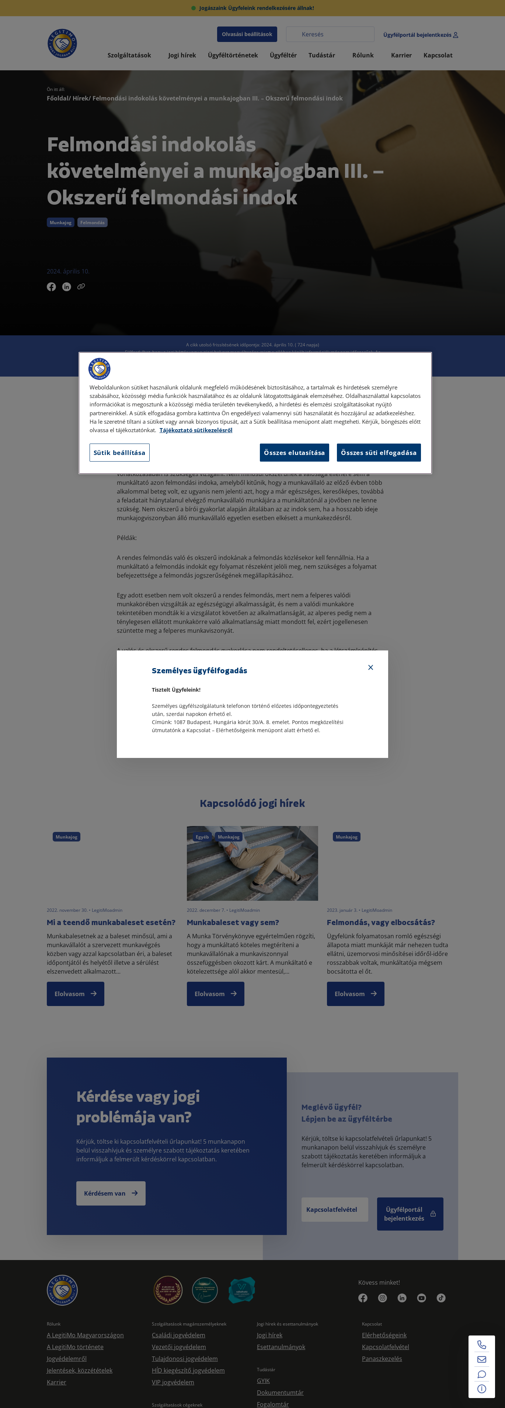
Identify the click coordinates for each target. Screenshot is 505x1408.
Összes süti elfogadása (379, 452)
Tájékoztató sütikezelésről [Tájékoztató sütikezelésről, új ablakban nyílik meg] (196, 430)
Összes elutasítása (294, 452)
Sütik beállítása (120, 452)
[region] (255, 413)
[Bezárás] (370, 667)
